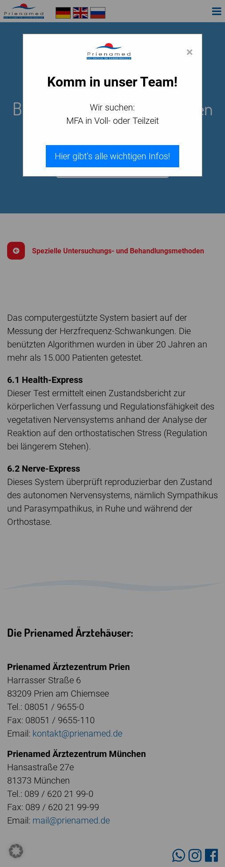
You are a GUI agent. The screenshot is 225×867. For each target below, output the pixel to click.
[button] (16, 851)
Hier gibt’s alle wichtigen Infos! (112, 156)
